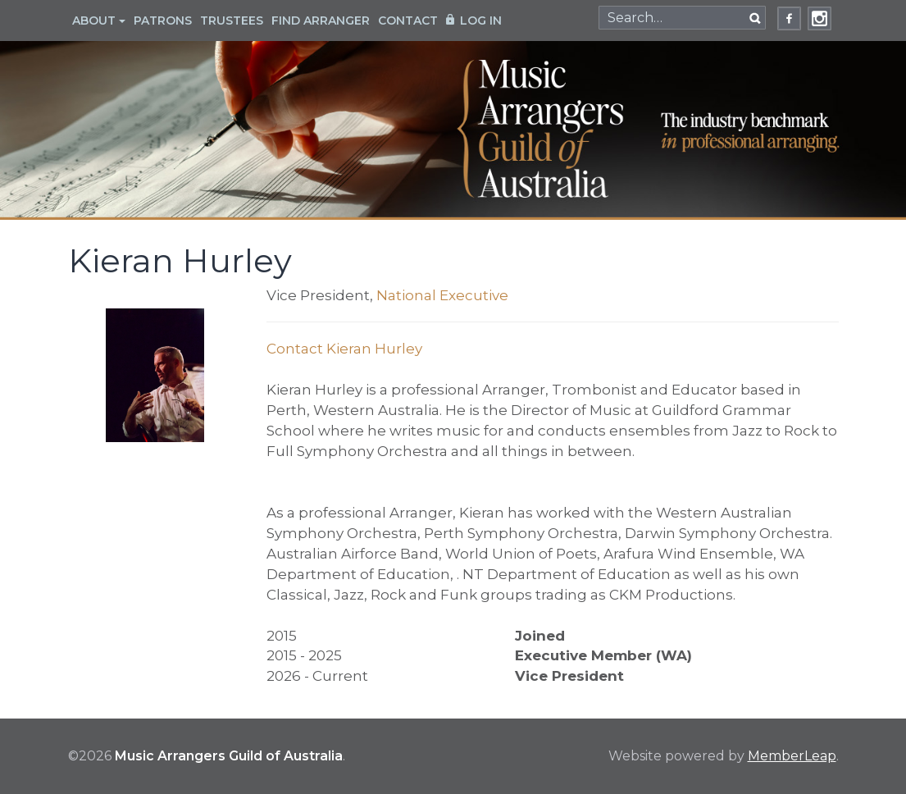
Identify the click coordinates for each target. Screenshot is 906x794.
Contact (408, 20)
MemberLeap (792, 756)
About (98, 20)
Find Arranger (320, 20)
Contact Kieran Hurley (344, 348)
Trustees (231, 20)
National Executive (442, 295)
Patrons (163, 20)
